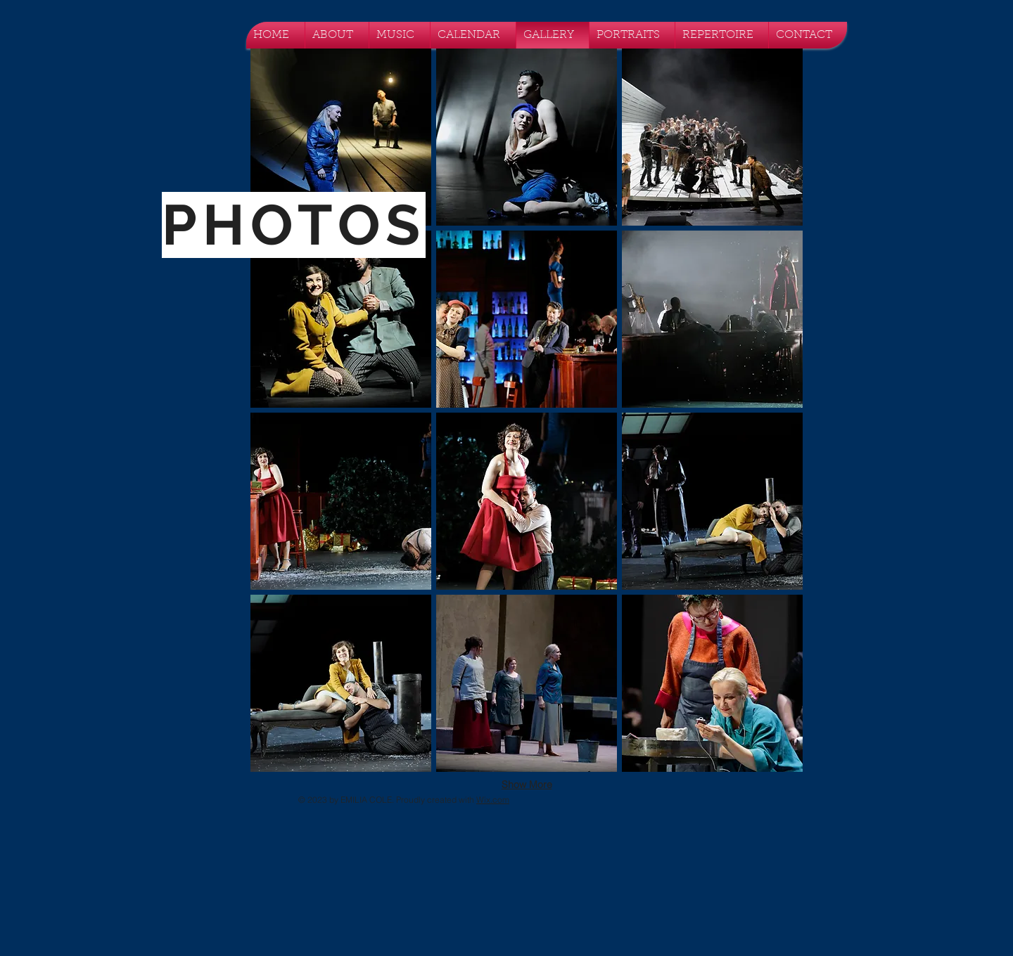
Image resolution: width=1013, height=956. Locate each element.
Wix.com (492, 799)
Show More (527, 784)
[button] (340, 137)
